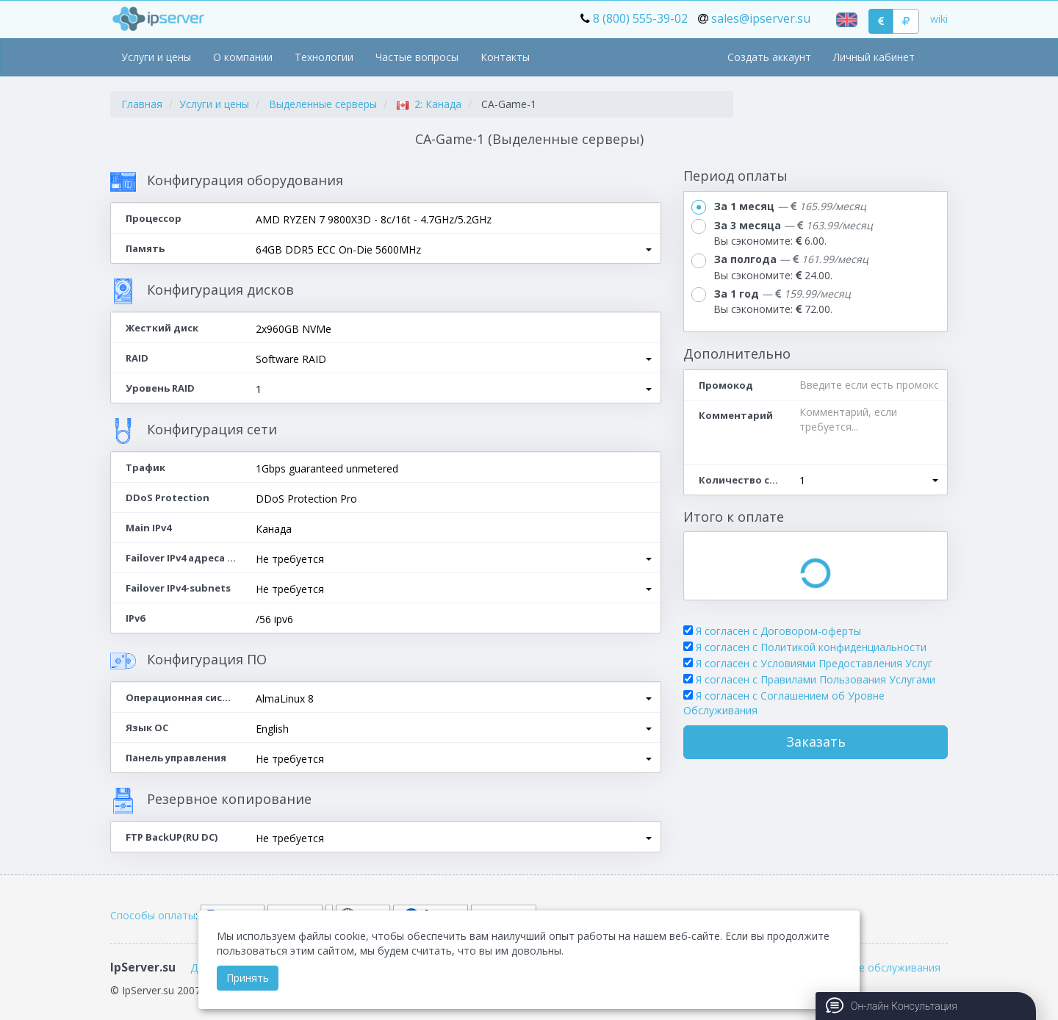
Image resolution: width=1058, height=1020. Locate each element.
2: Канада (429, 104)
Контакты (505, 57)
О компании (243, 57)
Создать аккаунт (769, 57)
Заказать (816, 741)
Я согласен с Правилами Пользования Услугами (815, 679)
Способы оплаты (152, 915)
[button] (454, 250)
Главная (141, 104)
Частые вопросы (416, 57)
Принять (247, 978)
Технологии (324, 57)
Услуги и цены (156, 57)
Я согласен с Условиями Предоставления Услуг (814, 663)
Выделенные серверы (323, 104)
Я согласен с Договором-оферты (778, 631)
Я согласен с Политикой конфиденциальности (811, 647)
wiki (939, 19)
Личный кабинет (874, 57)
